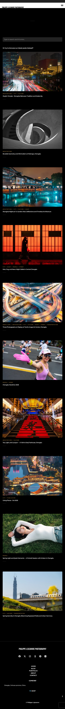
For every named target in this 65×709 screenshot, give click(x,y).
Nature (9, 613)
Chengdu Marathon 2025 (11, 385)
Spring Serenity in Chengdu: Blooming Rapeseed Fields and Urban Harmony (27, 616)
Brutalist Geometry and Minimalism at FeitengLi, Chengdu (22, 154)
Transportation (52, 324)
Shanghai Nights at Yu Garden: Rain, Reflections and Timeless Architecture (27, 211)
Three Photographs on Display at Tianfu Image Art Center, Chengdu (25, 327)
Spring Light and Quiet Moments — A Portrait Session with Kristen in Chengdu (28, 558)
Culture (21, 93)
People (15, 267)
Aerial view (7, 324)
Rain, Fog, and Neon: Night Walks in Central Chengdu (20, 269)
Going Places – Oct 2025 (10, 500)
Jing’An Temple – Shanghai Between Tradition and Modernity (22, 96)
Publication (11, 498)
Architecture (7, 93)
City (15, 93)
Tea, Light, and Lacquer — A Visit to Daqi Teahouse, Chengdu (22, 442)
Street (21, 267)
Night (27, 209)
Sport (11, 382)
